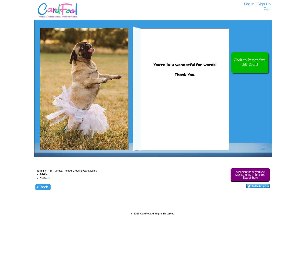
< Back (42, 187)
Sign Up (264, 4)
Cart (267, 9)
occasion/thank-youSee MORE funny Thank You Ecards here (250, 174)
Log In (249, 4)
